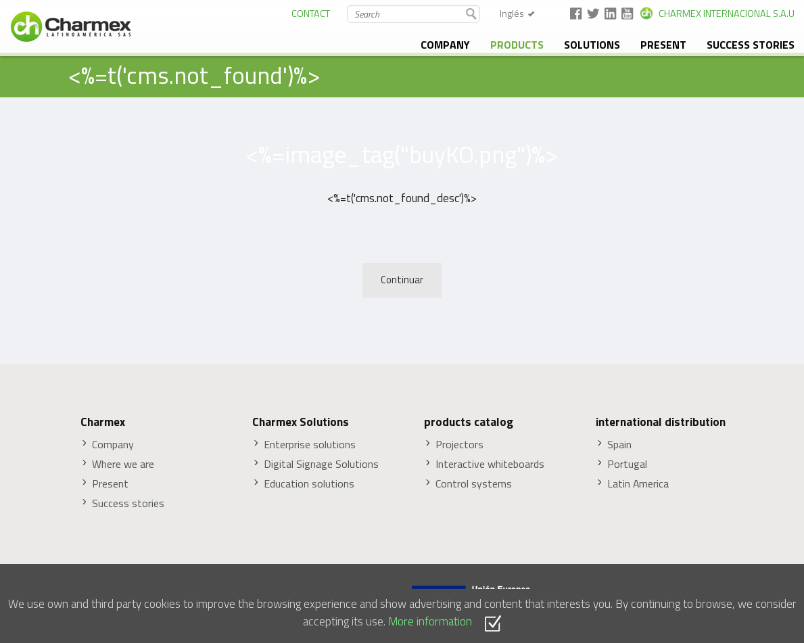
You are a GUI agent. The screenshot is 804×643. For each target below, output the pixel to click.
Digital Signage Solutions (321, 464)
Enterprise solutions (310, 444)
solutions (592, 45)
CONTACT (310, 13)
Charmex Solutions (300, 422)
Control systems (473, 484)
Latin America (638, 484)
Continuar (402, 279)
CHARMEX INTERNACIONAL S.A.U (727, 13)
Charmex (102, 422)
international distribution (661, 422)
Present (663, 45)
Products (517, 45)
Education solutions (309, 484)
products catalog (468, 422)
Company (445, 45)
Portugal (627, 464)
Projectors (459, 444)
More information (430, 621)
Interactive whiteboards (489, 464)
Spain (619, 444)
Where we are (123, 464)
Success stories (751, 45)
